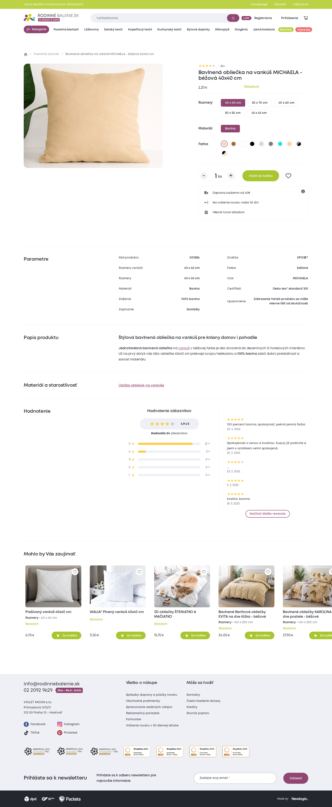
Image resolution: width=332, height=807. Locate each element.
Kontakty (193, 695)
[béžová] (224, 143)
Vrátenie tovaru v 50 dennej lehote (152, 725)
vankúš (184, 348)
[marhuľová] (289, 143)
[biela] (243, 143)
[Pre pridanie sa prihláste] (288, 175)
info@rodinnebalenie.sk (52, 684)
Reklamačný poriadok (142, 713)
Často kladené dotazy (203, 701)
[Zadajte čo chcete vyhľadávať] (165, 18)
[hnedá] (233, 143)
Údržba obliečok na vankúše (141, 385)
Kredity (192, 707)
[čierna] (252, 143)
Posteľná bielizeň (46, 54)
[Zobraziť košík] (305, 18)
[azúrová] (280, 143)
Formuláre (133, 719)
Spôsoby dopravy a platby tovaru (151, 695)
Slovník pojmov (198, 713)
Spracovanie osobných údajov (149, 707)
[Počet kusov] (217, 175)
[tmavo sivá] (270, 143)
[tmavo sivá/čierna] (298, 143)
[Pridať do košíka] (66, 635)
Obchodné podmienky (143, 701)
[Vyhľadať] (233, 18)
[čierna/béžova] (224, 153)
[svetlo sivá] (261, 143)
